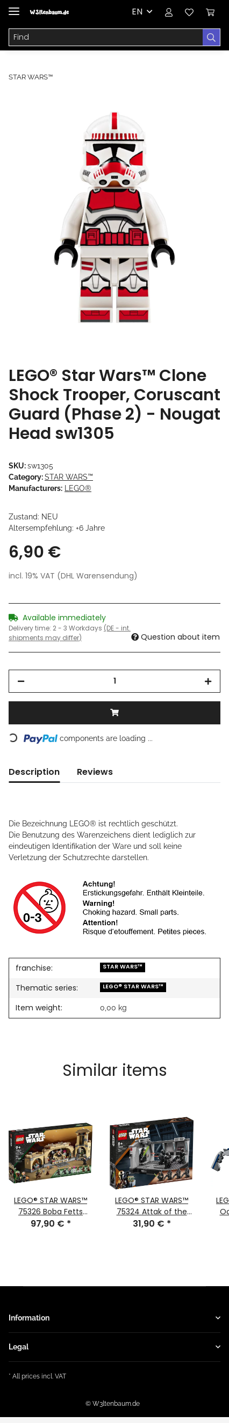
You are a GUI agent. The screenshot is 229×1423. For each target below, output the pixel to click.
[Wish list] (189, 12)
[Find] (106, 37)
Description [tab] (34, 772)
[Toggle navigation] (14, 6)
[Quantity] (114, 681)
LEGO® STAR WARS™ (133, 986)
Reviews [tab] (95, 772)
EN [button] (137, 11)
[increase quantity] (208, 681)
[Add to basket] (17, 106)
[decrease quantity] (21, 681)
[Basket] (210, 12)
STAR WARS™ (69, 477)
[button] (169, 12)
